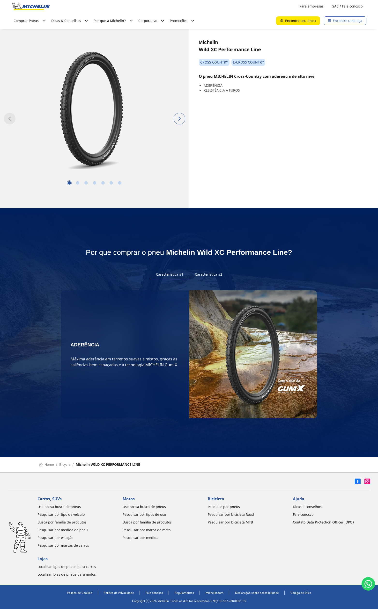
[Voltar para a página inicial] (31, 6)
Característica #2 (208, 274)
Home (46, 465)
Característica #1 (169, 274)
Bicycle (64, 465)
